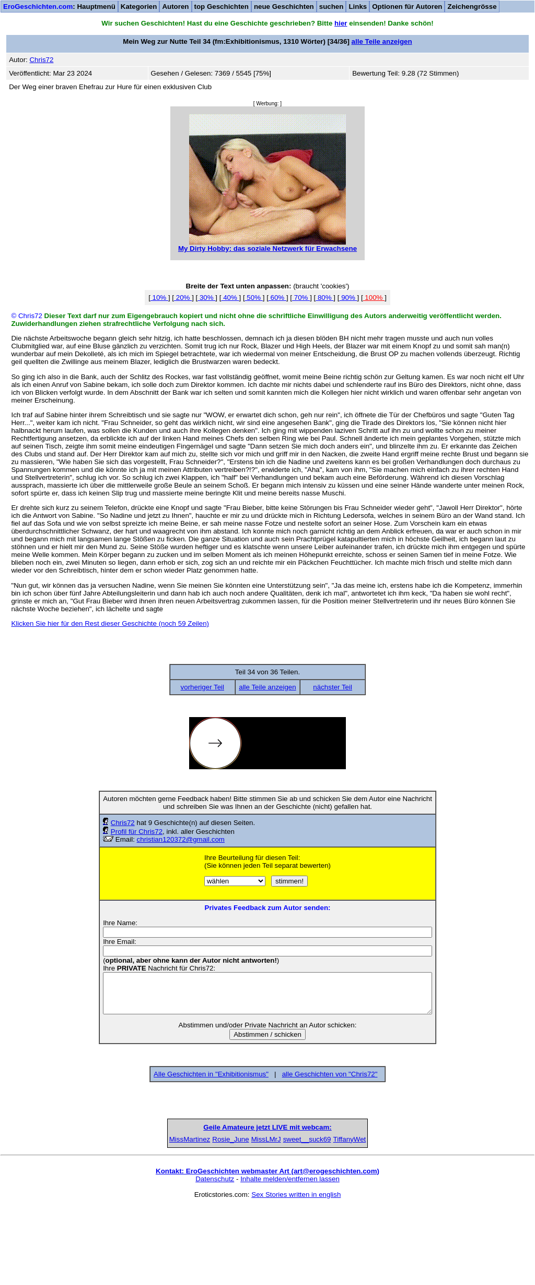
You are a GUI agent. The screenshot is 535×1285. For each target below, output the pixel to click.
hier (340, 23)
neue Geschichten (284, 6)
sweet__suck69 (348, 1217)
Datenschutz (214, 1257)
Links (357, 6)
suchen (331, 6)
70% (301, 297)
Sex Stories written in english (296, 1273)
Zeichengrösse (471, 6)
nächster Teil (332, 687)
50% (254, 297)
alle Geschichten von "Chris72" (330, 1074)
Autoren (175, 6)
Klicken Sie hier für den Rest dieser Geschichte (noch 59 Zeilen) (110, 623)
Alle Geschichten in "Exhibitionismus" (211, 1074)
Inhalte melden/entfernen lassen (290, 1257)
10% (159, 297)
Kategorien (139, 6)
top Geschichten (221, 6)
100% (374, 297)
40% (230, 297)
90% (348, 297)
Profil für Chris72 (136, 831)
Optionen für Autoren (407, 6)
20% (183, 297)
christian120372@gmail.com (181, 839)
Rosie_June (187, 1217)
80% (324, 297)
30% (206, 297)
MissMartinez (106, 1217)
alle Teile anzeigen (382, 41)
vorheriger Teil (202, 687)
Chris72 (123, 823)
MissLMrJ (267, 1217)
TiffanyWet (428, 1217)
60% (277, 297)
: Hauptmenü (59, 6)
